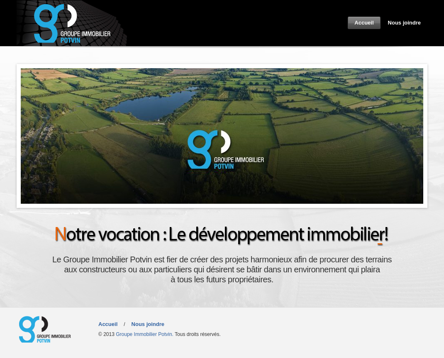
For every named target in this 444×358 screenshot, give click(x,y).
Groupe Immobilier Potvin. (144, 334)
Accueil (363, 23)
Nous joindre (404, 23)
